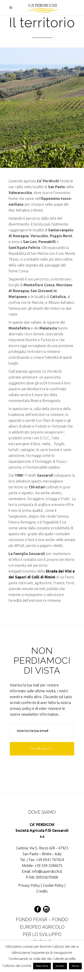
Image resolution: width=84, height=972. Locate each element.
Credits (42, 891)
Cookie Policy (53, 885)
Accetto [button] (60, 966)
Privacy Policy (29, 885)
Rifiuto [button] (75, 966)
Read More (42, 966)
